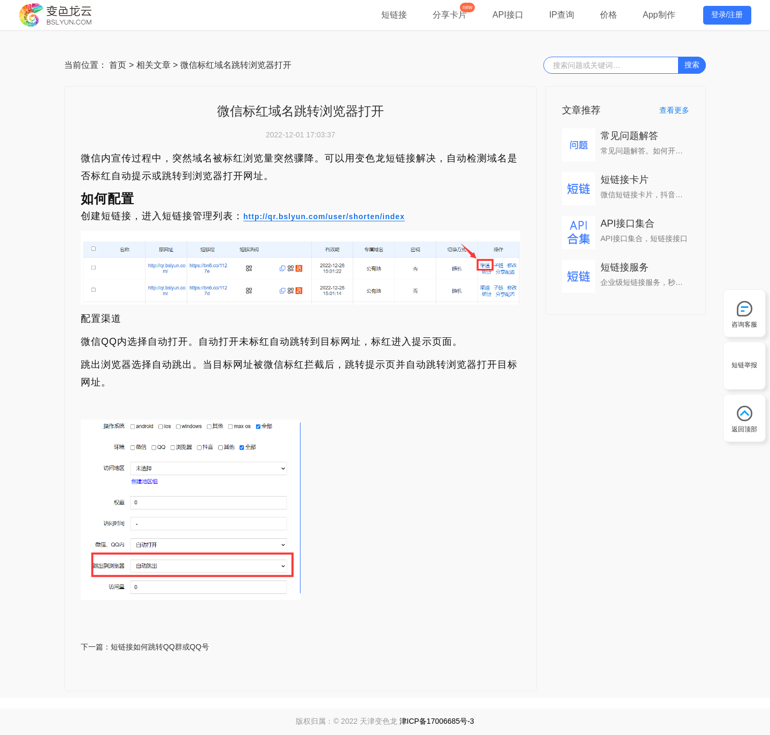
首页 (117, 64)
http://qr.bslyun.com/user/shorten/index (324, 216)
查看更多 (674, 110)
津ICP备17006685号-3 (436, 721)
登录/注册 (727, 14)
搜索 (691, 64)
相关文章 (153, 64)
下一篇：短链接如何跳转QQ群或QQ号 (145, 647)
